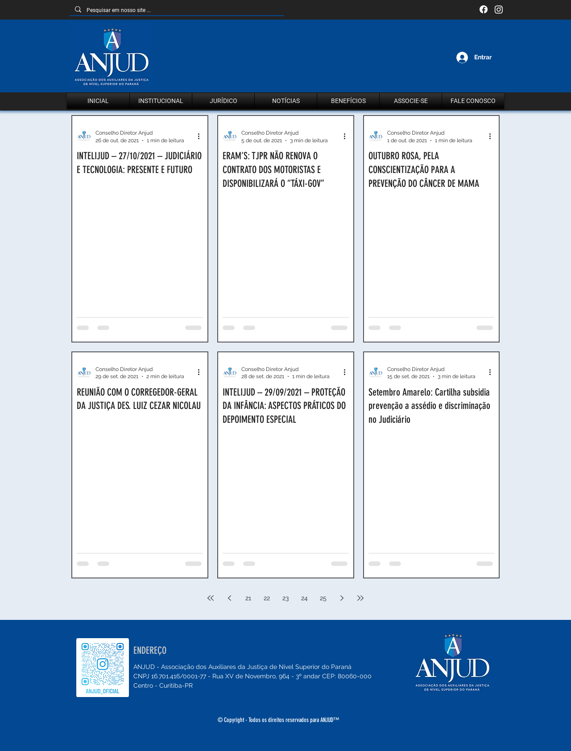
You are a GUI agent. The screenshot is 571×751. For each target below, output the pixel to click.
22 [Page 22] (267, 598)
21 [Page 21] (248, 598)
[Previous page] (229, 598)
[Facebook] (483, 9)
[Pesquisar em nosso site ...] (176, 10)
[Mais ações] (201, 136)
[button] (161, 101)
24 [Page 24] (304, 598)
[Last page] (360, 598)
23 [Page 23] (285, 598)
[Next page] (342, 598)
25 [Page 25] (323, 598)
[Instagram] (498, 9)
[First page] (211, 598)
